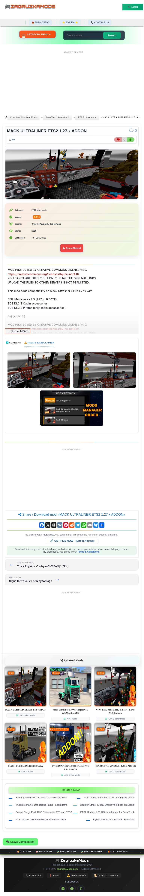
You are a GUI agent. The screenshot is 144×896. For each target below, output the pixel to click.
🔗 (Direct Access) (72, 540)
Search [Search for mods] (112, 35)
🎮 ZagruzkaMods (72, 860)
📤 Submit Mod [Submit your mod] (41, 22)
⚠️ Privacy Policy (76, 875)
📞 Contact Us (100, 22)
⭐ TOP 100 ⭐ (70, 22)
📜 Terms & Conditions (106, 875)
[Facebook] (72, 888)
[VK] (63, 888)
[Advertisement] (73, 81)
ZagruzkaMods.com (67, 869)
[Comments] (133, 130)
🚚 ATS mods (23, 851)
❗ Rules (54, 875)
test (13, 139)
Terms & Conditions (88, 551)
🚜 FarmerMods (66, 851)
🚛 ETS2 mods (44, 851)
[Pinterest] (81, 888)
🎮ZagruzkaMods (31, 6)
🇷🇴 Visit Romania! (117, 851)
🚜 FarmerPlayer (91, 851)
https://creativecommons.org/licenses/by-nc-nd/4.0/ (43, 274)
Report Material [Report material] (72, 248)
